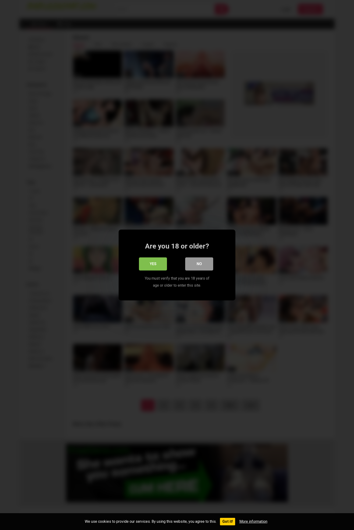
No (199, 264)
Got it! (227, 521)
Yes (153, 264)
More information (253, 521)
